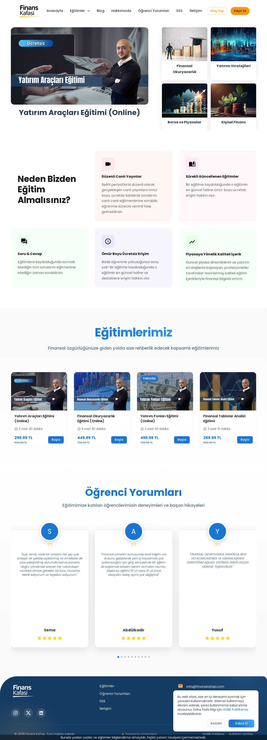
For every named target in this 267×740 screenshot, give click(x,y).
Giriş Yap (217, 11)
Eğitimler (80, 10)
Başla (56, 440)
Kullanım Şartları (241, 734)
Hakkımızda (121, 10)
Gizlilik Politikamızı (235, 709)
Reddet (216, 723)
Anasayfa (54, 10)
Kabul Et (241, 723)
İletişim (196, 10)
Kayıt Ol (240, 11)
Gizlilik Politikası (213, 734)
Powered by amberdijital (139, 734)
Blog (100, 10)
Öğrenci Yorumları (153, 10)
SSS (179, 10)
